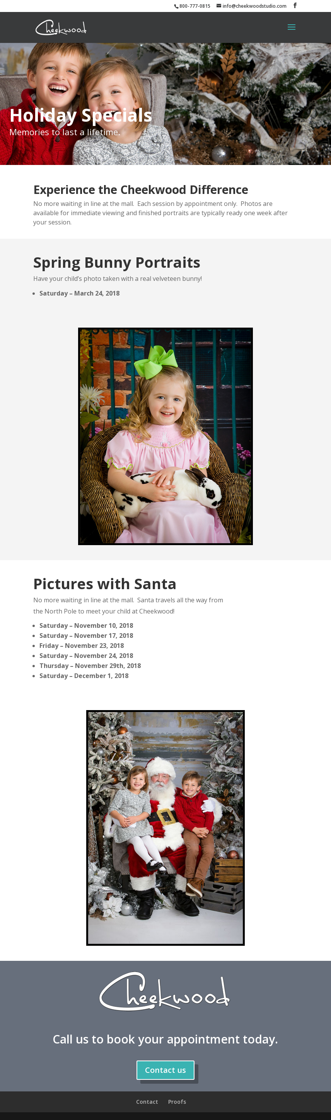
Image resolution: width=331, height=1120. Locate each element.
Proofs (177, 1101)
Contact (147, 1101)
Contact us (165, 1070)
